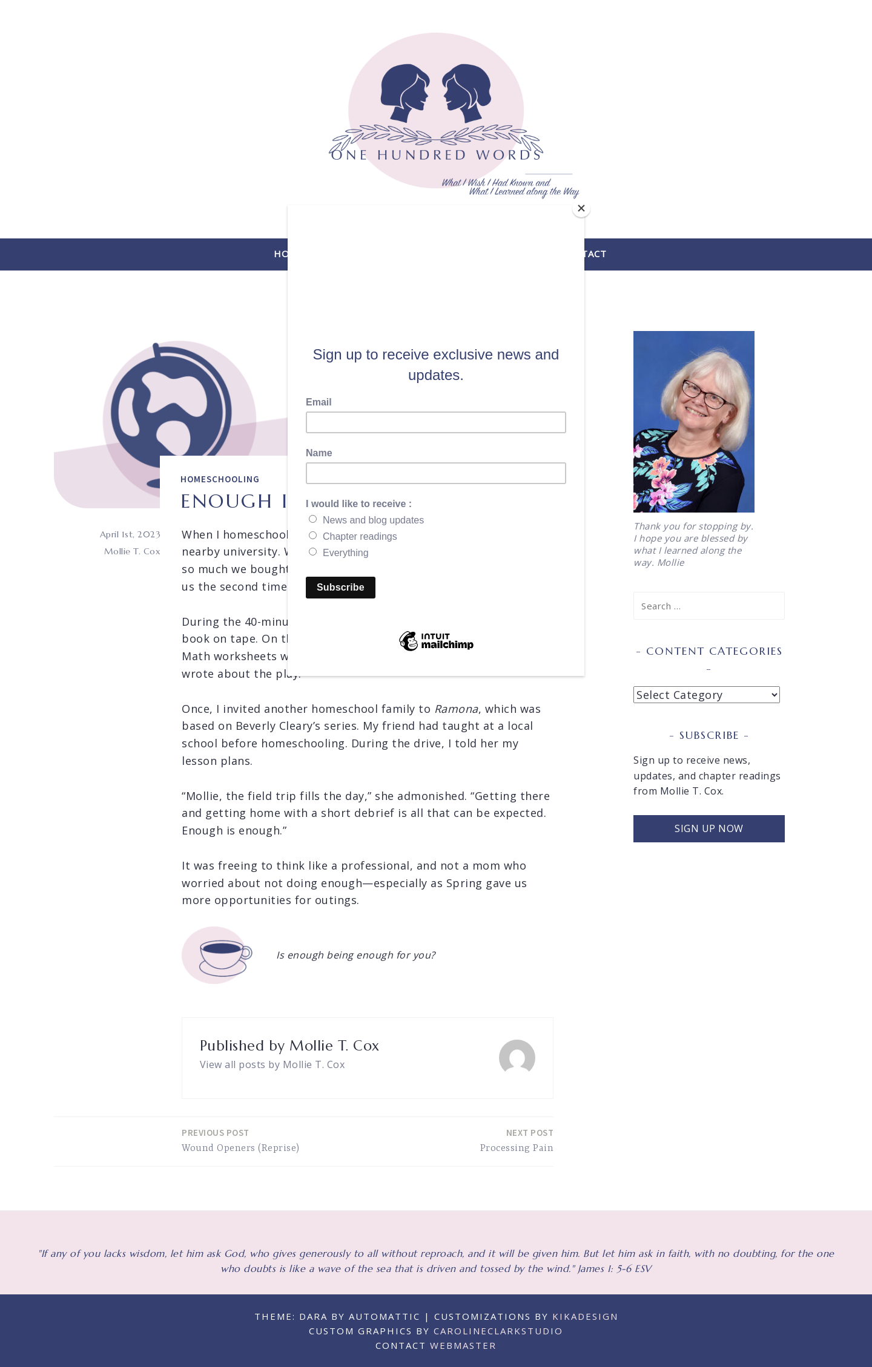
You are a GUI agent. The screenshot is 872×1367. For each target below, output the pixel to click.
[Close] (581, 208)
